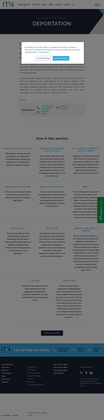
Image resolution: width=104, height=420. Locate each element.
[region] (53, 53)
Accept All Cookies (61, 58)
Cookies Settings (43, 58)
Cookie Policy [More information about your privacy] (43, 52)
